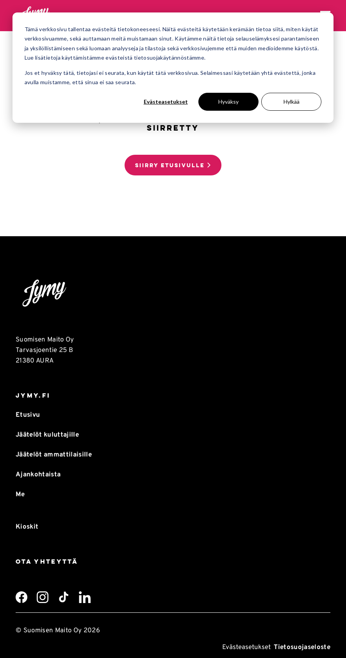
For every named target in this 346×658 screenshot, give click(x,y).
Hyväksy (228, 101)
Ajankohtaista (38, 475)
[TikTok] (64, 597)
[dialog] (173, 67)
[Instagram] (42, 597)
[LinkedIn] (85, 597)
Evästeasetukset (166, 101)
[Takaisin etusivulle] (173, 294)
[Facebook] (21, 597)
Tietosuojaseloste (302, 647)
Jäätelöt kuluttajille (47, 435)
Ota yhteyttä (47, 561)
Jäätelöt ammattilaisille (54, 455)
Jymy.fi (33, 395)
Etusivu (28, 415)
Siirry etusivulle (170, 165)
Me (20, 494)
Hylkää (292, 101)
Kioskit (27, 527)
